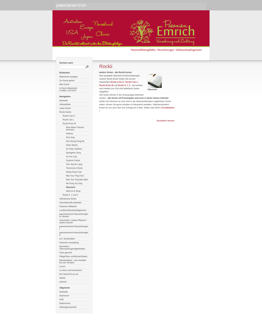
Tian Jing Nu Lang (74, 164)
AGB (61, 299)
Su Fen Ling (71, 156)
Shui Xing (70, 137)
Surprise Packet (73, 160)
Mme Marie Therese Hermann (75, 128)
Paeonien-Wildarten (68, 206)
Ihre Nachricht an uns (68, 274)
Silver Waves (72, 145)
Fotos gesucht (65, 252)
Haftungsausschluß (68, 307)
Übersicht (70, 187)
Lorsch (62, 266)
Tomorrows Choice (74, 168)
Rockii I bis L (68, 120)
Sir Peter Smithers (74, 149)
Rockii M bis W (69, 123)
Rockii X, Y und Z (70, 195)
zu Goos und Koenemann (70, 270)
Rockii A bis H (69, 116)
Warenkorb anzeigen (68, 77)
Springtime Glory (73, 153)
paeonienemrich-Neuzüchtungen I (73, 227)
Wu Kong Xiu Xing (74, 183)
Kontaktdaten (168, 108)
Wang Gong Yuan (74, 172)
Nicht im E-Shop (73, 191)
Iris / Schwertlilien (67, 239)
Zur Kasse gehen (67, 80)
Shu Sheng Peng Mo (75, 141)
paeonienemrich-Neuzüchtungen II (73, 233)
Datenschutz (65, 303)
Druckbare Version (165, 121)
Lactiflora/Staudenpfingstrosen (72, 210)
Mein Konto (64, 84)
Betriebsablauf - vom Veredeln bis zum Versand (72, 261)
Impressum (64, 295)
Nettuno (69, 133)
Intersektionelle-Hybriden (70, 202)
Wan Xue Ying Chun (75, 176)
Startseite (63, 100)
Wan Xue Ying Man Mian (77, 179)
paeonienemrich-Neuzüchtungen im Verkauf (73, 215)
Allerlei (62, 278)
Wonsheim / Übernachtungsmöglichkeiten (72, 247)
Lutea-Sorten (65, 108)
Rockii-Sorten (65, 112)
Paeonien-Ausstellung (69, 242)
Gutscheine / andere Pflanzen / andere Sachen (73, 221)
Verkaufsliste (65, 104)
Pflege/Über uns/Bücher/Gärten (73, 256)
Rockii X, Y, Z (124, 85)
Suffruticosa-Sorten (68, 199)
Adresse (63, 282)
